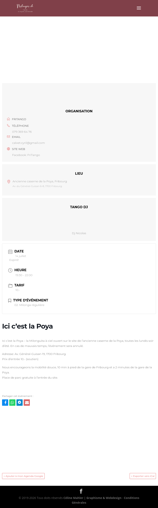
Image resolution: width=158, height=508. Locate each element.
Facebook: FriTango (26, 155)
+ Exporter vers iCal (143, 476)
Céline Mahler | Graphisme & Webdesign (92, 498)
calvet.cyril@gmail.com (28, 143)
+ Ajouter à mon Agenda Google (23, 476)
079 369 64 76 (22, 132)
